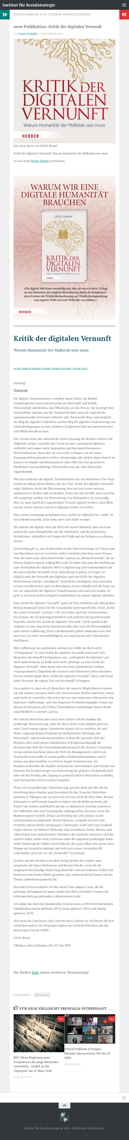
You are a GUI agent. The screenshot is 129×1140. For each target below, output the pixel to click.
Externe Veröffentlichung (70, 14)
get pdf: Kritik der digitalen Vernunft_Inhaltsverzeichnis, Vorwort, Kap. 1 (51, 368)
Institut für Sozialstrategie (29, 5)
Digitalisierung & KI (30, 14)
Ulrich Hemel (29, 34)
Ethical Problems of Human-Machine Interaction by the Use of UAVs (87, 1053)
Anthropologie (42, 994)
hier (35, 972)
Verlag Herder (40, 161)
